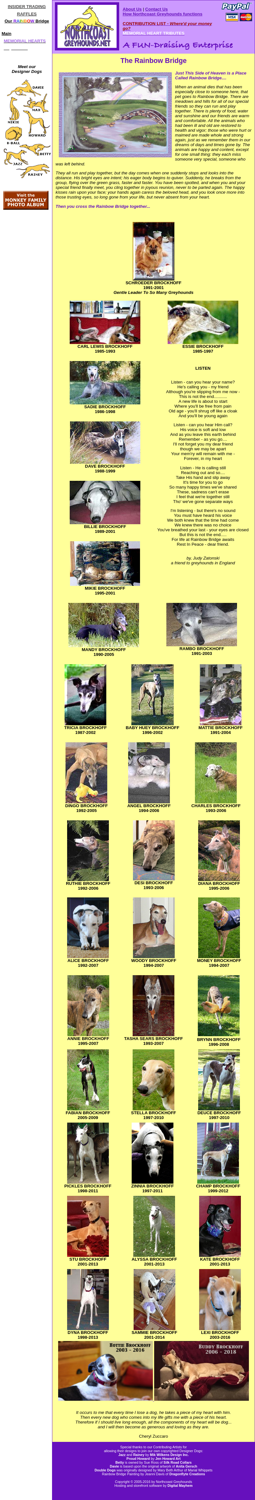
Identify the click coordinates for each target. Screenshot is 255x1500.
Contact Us (156, 9)
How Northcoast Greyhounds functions (162, 14)
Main (6, 33)
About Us (132, 9)
